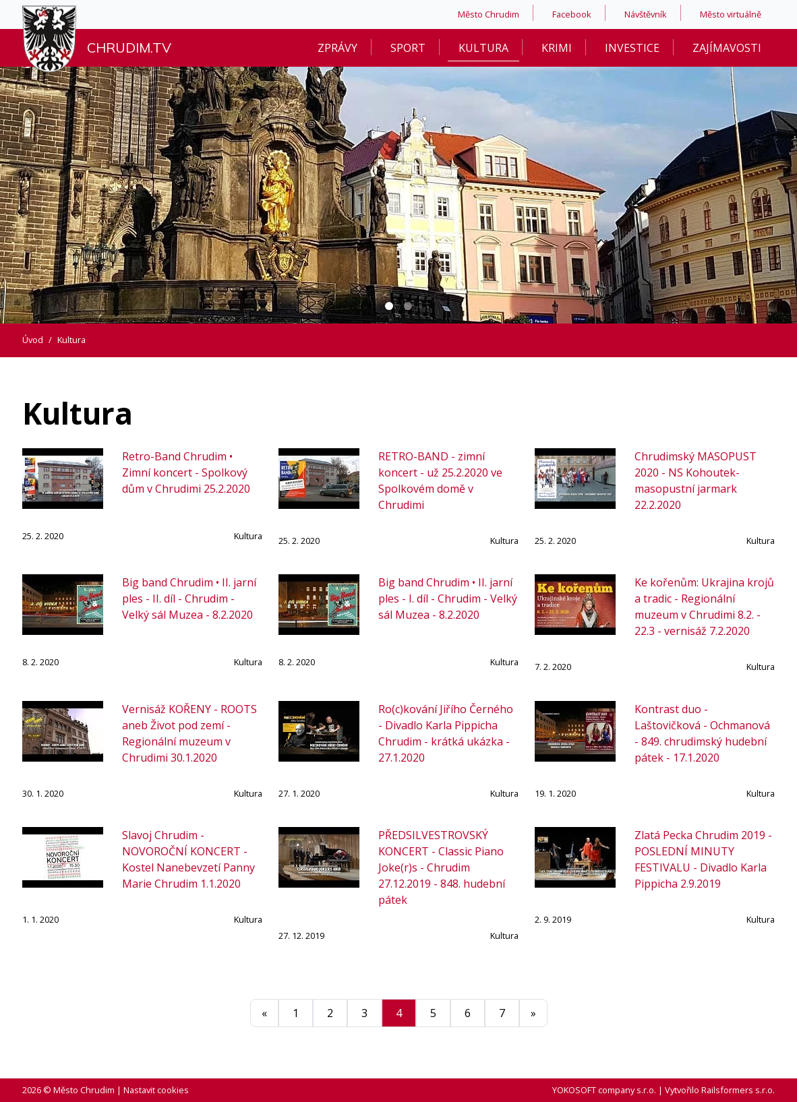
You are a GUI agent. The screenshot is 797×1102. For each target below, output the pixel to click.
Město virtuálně (730, 14)
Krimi (556, 47)
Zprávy (337, 47)
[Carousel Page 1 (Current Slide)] (389, 306)
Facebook (571, 14)
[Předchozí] (264, 1013)
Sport (407, 47)
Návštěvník (645, 14)
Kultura (483, 47)
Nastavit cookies (156, 1090)
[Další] (533, 1013)
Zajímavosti (726, 47)
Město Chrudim (488, 14)
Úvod (32, 340)
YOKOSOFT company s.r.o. (604, 1090)
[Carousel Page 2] (408, 306)
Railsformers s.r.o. (738, 1090)
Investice (632, 47)
